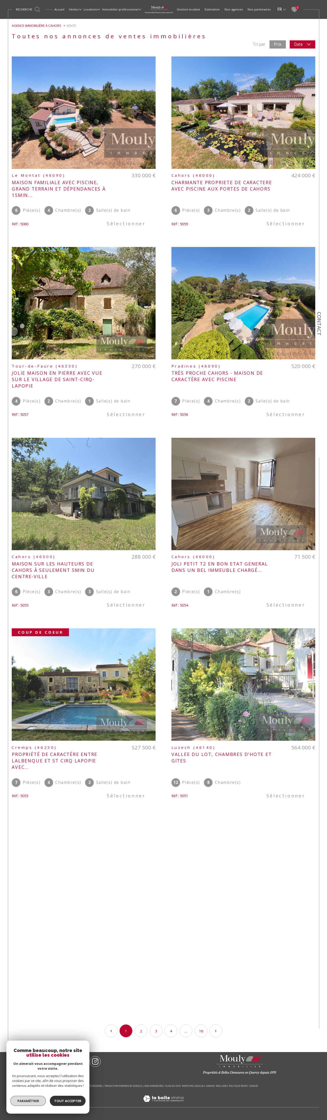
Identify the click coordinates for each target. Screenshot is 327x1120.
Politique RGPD (238, 1086)
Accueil (59, 9)
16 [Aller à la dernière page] (201, 1031)
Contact (319, 324)
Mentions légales (193, 1086)
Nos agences (234, 9)
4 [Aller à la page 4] (171, 1031)
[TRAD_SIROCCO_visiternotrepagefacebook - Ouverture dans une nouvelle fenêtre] (80, 1061)
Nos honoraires (153, 1086)
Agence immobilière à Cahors (36, 25)
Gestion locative (188, 9)
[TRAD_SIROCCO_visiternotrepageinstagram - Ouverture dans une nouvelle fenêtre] (95, 1061)
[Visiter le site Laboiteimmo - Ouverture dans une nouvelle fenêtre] (163, 1104)
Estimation (212, 9)
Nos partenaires (259, 9)
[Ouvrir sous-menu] (80, 9)
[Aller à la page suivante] (215, 1030)
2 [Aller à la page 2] (141, 1031)
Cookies (253, 1086)
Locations (91, 9)
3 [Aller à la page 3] (156, 1031)
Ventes (74, 9)
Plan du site (172, 1086)
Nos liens (221, 1086)
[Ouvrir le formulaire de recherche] (29, 9)
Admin (210, 1086)
